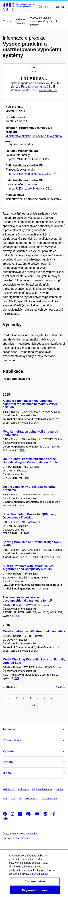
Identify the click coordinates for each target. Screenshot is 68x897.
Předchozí (10, 687)
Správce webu (11, 838)
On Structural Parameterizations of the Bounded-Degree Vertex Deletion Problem (31, 460)
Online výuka (49, 798)
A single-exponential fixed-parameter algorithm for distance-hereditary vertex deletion (30, 404)
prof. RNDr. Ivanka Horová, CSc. (32, 173)
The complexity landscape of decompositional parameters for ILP (27, 599)
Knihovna (23, 789)
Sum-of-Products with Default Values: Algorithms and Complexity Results (28, 567)
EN (47, 7)
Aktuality (9, 729)
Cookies (25, 838)
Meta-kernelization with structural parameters (34, 631)
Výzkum (8, 751)
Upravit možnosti (41, 878)
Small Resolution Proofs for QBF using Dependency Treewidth (29, 516)
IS (20, 798)
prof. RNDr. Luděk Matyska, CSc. (30, 188)
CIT (13, 798)
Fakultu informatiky (33, 86)
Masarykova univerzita (24, 833)
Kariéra (8, 762)
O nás (7, 772)
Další (60, 687)
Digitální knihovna (42, 789)
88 (34, 705)
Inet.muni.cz (31, 798)
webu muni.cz (48, 90)
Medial (59, 789)
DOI (36, 422)
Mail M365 (9, 789)
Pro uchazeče (12, 740)
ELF (5, 798)
